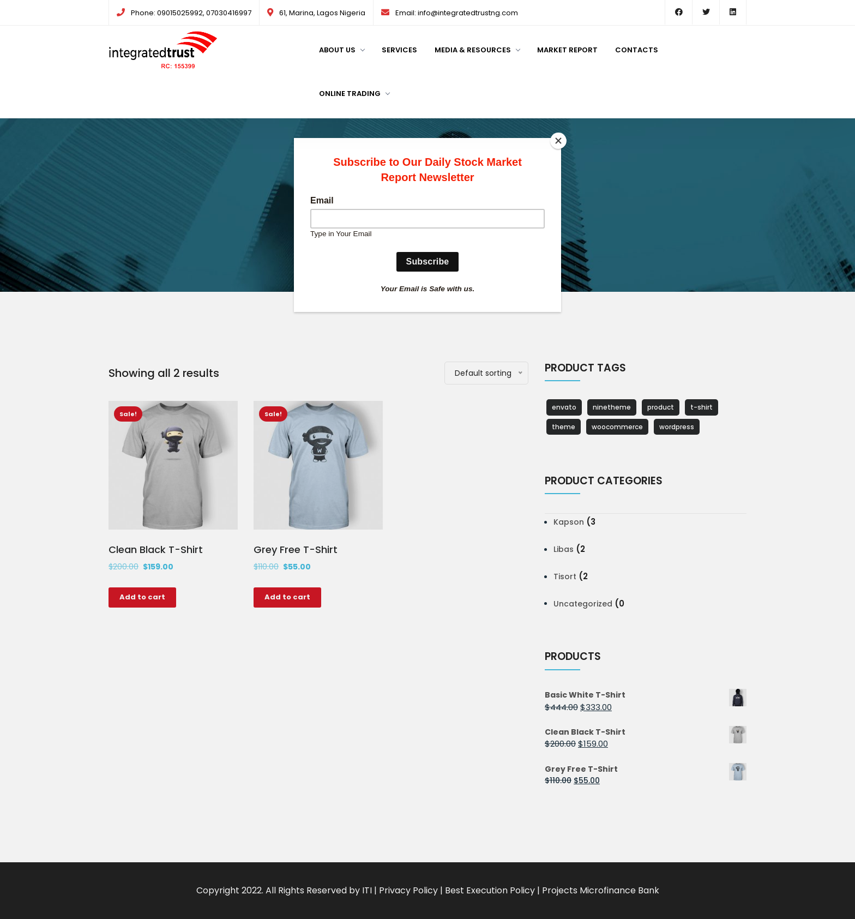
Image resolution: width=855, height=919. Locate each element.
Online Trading (354, 93)
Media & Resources (477, 50)
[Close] (558, 141)
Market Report (567, 50)
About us (341, 50)
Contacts (636, 50)
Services (399, 50)
